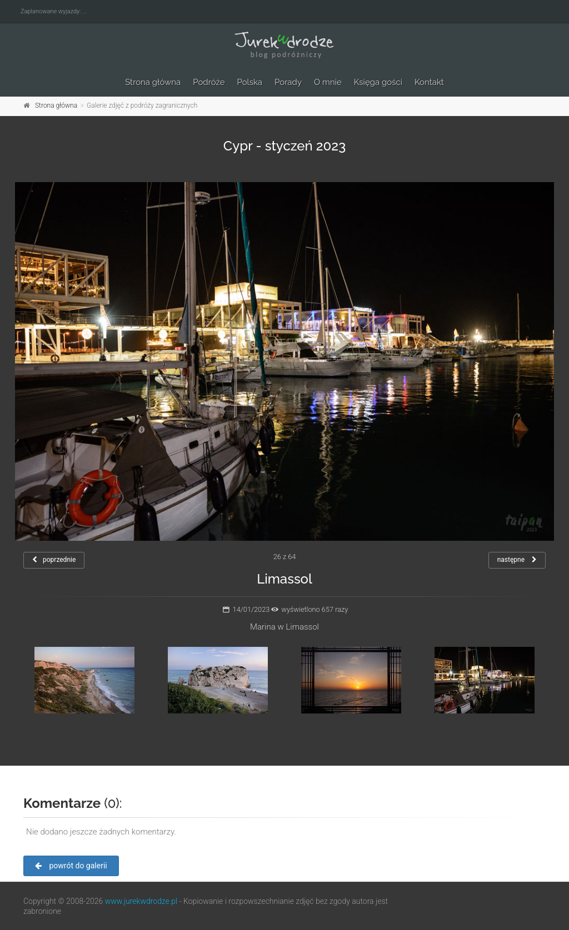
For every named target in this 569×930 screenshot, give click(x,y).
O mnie (328, 82)
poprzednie (54, 560)
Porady (288, 82)
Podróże (208, 82)
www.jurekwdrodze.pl (141, 901)
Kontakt (429, 82)
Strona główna (153, 82)
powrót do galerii (71, 865)
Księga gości (378, 82)
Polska (250, 82)
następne (517, 560)
